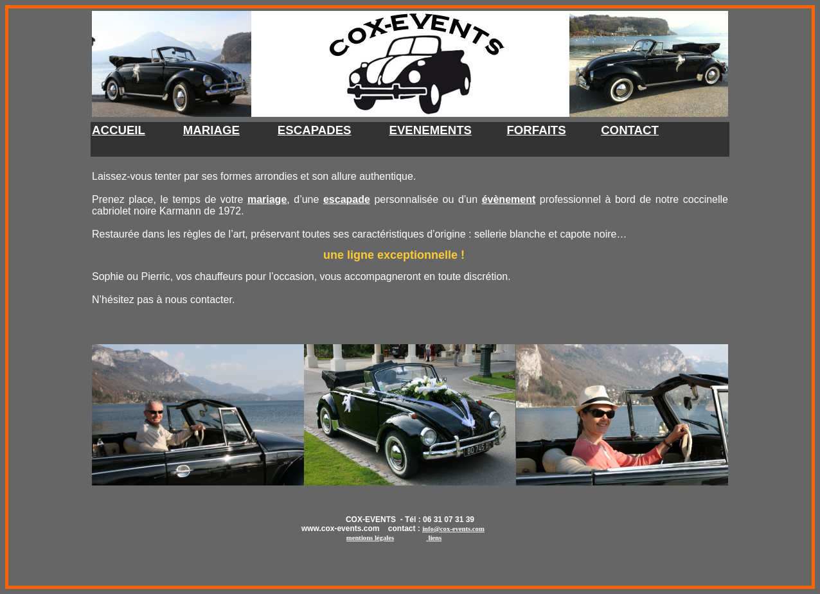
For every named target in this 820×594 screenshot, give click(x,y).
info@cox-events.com (453, 528)
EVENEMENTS (430, 130)
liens (434, 537)
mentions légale (370, 537)
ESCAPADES (315, 130)
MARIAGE (211, 130)
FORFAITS (536, 130)
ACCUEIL (118, 130)
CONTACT (630, 130)
